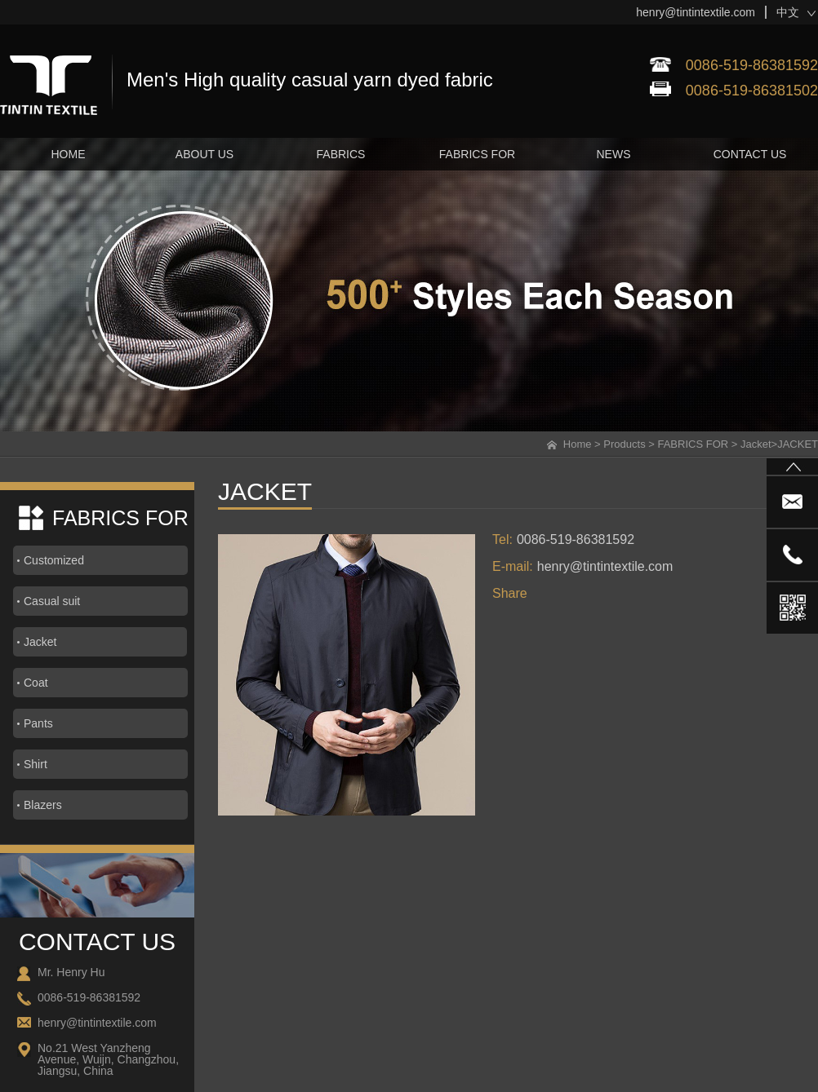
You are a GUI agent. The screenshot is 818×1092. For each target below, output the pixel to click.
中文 (787, 12)
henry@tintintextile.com (695, 12)
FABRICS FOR (692, 444)
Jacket (755, 444)
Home (577, 444)
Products (624, 444)
